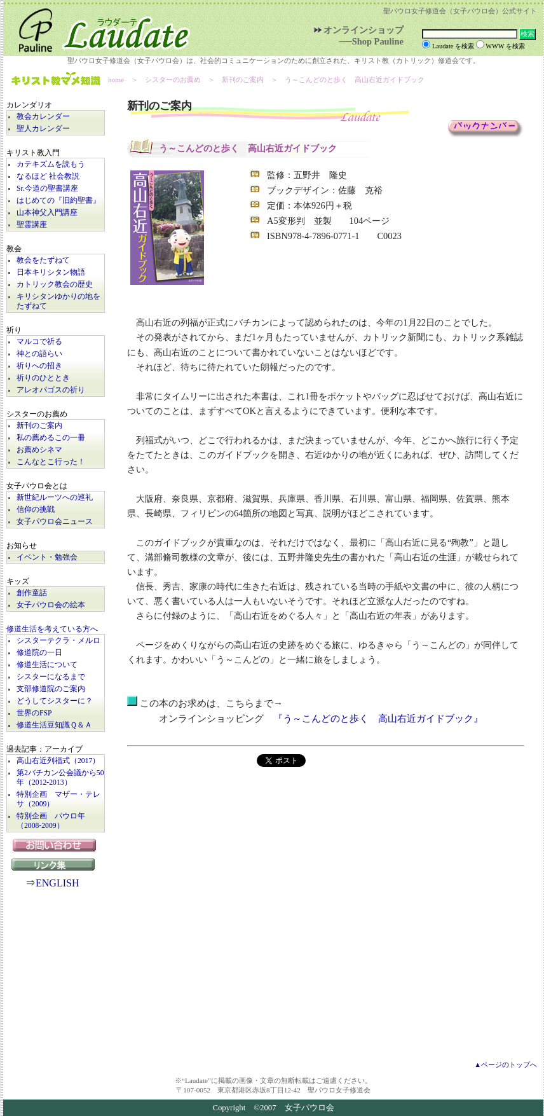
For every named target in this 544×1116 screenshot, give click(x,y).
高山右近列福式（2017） (58, 761)
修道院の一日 (39, 653)
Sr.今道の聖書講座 (47, 188)
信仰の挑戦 (36, 510)
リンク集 (55, 864)
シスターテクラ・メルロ (58, 641)
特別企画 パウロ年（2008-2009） (51, 821)
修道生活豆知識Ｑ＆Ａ (54, 725)
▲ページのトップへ (505, 1064)
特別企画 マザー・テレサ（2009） (58, 799)
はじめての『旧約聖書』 (58, 200)
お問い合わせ (56, 845)
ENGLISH (57, 883)
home (116, 79)
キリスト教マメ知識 (55, 80)
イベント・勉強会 (47, 557)
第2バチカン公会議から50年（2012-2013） (60, 778)
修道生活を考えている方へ (52, 629)
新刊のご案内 (39, 426)
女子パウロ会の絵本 (51, 605)
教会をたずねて (43, 260)
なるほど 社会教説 (48, 176)
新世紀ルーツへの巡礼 (55, 497)
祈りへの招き (39, 366)
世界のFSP (34, 713)
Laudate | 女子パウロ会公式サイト (98, 28)
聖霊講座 (32, 225)
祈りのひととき (43, 378)
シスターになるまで (51, 677)
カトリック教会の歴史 (55, 284)
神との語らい (39, 354)
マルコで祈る (39, 342)
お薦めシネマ (39, 450)
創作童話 (32, 593)
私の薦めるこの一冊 (51, 438)
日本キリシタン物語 (51, 272)
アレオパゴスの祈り (51, 390)
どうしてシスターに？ (55, 701)
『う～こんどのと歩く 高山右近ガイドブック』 (378, 718)
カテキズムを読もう (51, 164)
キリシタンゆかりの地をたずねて (58, 301)
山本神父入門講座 (47, 213)
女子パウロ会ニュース (55, 522)
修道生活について (47, 665)
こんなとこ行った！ (51, 462)
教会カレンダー (43, 117)
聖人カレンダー (43, 129)
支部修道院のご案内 (51, 689)
